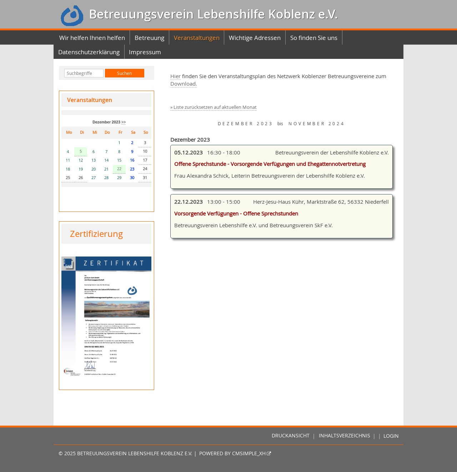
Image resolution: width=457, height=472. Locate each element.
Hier (175, 76)
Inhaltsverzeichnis (344, 436)
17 (145, 160)
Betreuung (149, 38)
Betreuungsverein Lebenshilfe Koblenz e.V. (212, 14)
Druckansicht (291, 436)
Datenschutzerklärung (89, 52)
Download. (183, 83)
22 (119, 168)
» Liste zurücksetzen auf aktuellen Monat (213, 107)
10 (145, 151)
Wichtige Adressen (255, 38)
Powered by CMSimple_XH (232, 453)
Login (391, 436)
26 (81, 177)
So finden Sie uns (313, 38)
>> (123, 122)
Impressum (145, 52)
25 (68, 177)
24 (145, 168)
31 (145, 177)
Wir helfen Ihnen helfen (92, 38)
